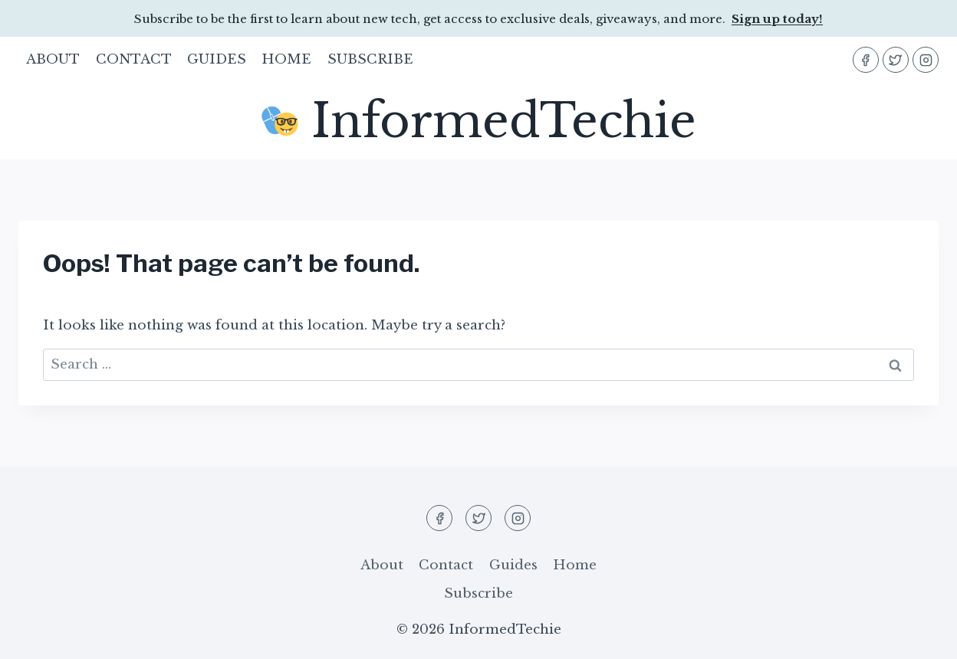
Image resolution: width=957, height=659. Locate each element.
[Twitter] (896, 60)
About (53, 59)
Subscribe (370, 59)
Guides (216, 59)
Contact (134, 59)
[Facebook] (866, 60)
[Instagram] (926, 60)
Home (286, 59)
